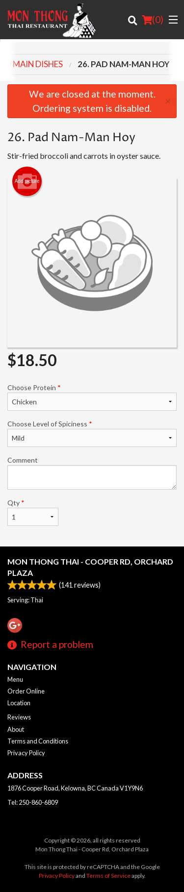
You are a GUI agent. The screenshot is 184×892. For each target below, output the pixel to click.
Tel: (32, 802)
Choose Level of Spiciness (92, 433)
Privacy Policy (26, 753)
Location (18, 703)
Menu (15, 679)
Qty (32, 512)
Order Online (26, 691)
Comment (92, 473)
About (15, 729)
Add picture (27, 181)
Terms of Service (108, 875)
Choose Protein (92, 397)
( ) (152, 19)
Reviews (19, 717)
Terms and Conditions (37, 741)
